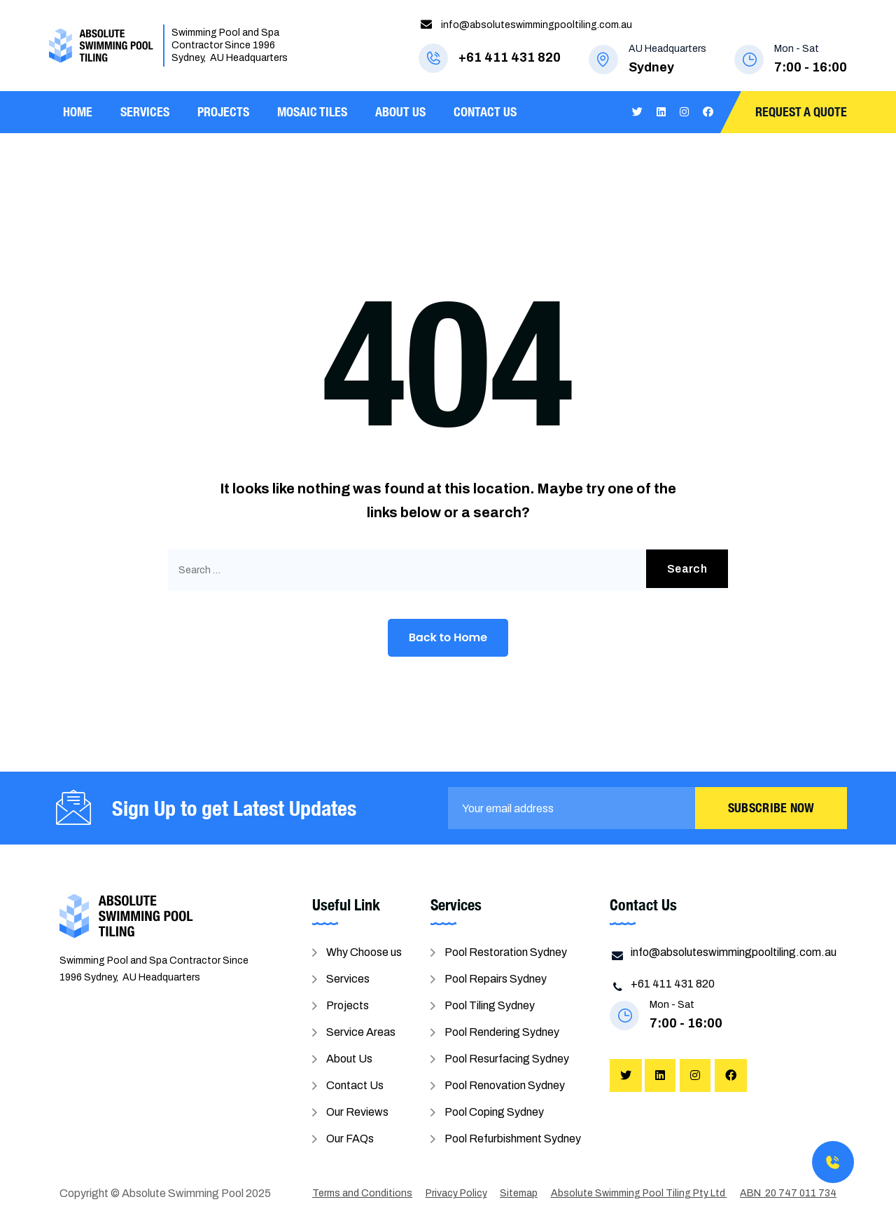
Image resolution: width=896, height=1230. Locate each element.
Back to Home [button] (448, 637)
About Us (400, 111)
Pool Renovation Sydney (504, 1085)
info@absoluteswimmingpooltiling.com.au (536, 25)
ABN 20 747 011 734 (788, 1193)
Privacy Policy (456, 1193)
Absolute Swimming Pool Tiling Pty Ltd (639, 1193)
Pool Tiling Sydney (489, 1005)
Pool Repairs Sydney (495, 979)
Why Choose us (364, 952)
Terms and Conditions (362, 1193)
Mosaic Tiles (312, 111)
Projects (223, 111)
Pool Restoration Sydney (505, 952)
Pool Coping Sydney (494, 1112)
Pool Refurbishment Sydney (512, 1138)
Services (144, 111)
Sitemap (519, 1193)
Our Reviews (357, 1112)
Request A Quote (801, 111)
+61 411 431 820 (509, 57)
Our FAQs (350, 1138)
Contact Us (485, 111)
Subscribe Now (771, 807)
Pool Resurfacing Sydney (506, 1059)
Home (77, 111)
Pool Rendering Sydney (501, 1032)
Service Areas (361, 1032)
